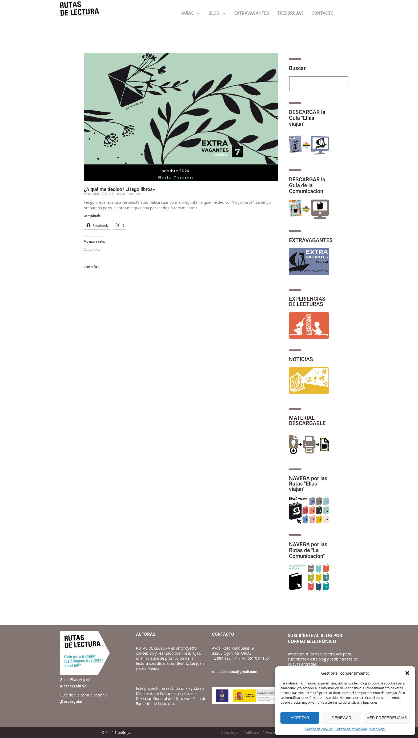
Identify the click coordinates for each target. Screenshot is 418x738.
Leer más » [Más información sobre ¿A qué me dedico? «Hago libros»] (91, 267)
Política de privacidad (351, 729)
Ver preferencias (387, 717)
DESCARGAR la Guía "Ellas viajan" (307, 118)
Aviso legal (377, 729)
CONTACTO (322, 13)
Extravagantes (251, 13)
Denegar (341, 717)
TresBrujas (290, 13)
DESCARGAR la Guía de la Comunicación (307, 185)
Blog (217, 13)
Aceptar (300, 717)
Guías (191, 13)
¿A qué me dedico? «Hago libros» (119, 189)
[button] (407, 673)
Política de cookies (319, 729)
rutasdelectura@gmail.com (234, 672)
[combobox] (318, 83)
